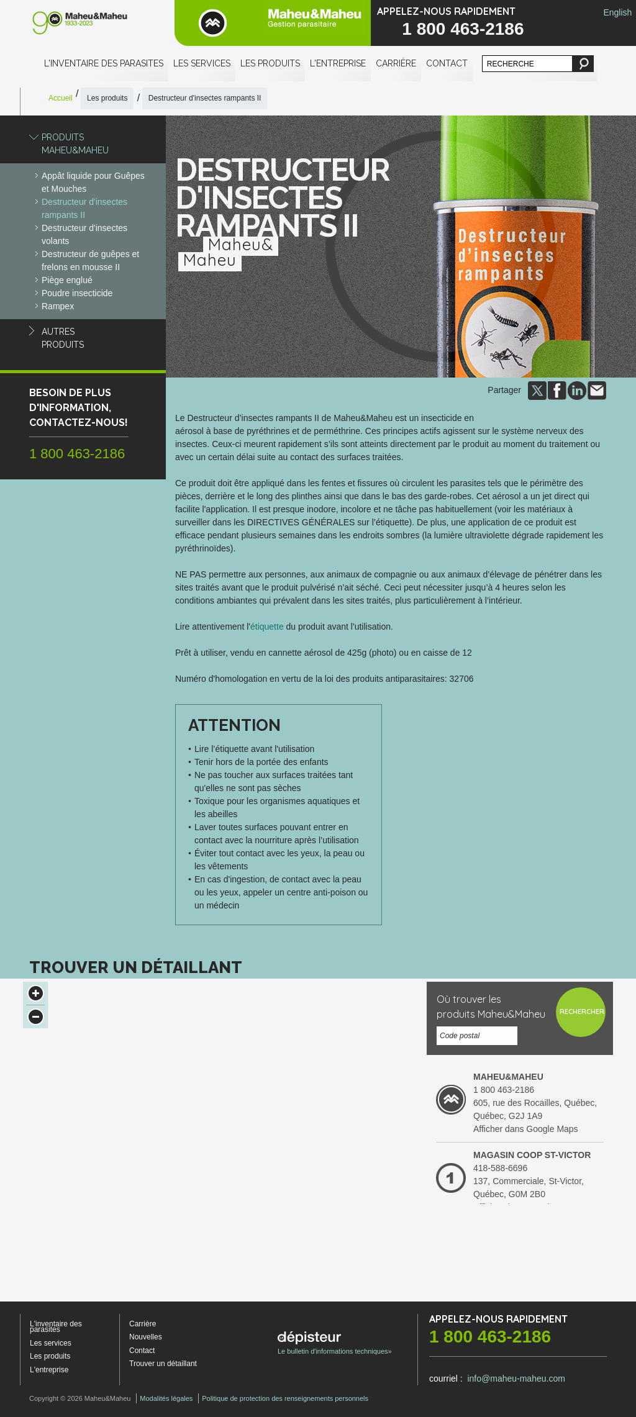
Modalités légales (166, 1398)
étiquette (267, 627)
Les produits (270, 63)
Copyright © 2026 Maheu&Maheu (79, 1398)
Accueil (60, 98)
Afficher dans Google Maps (525, 1129)
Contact (447, 63)
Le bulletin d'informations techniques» (335, 1343)
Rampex (58, 306)
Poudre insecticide (77, 293)
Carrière (396, 63)
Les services (201, 63)
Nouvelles (145, 1337)
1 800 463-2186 (463, 28)
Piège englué (67, 280)
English (617, 12)
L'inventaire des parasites (103, 63)
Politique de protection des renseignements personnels (285, 1398)
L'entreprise (338, 63)
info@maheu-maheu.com (516, 1378)
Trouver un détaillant (163, 1363)
